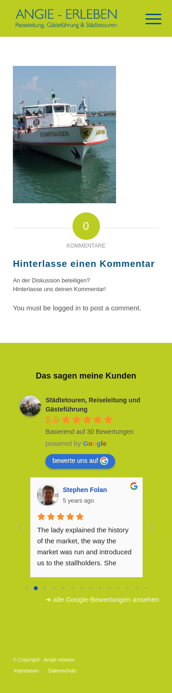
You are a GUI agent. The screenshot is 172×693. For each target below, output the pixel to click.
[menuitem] (26, 670)
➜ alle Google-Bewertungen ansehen (102, 599)
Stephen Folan (85, 489)
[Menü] (146, 19)
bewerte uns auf (80, 461)
